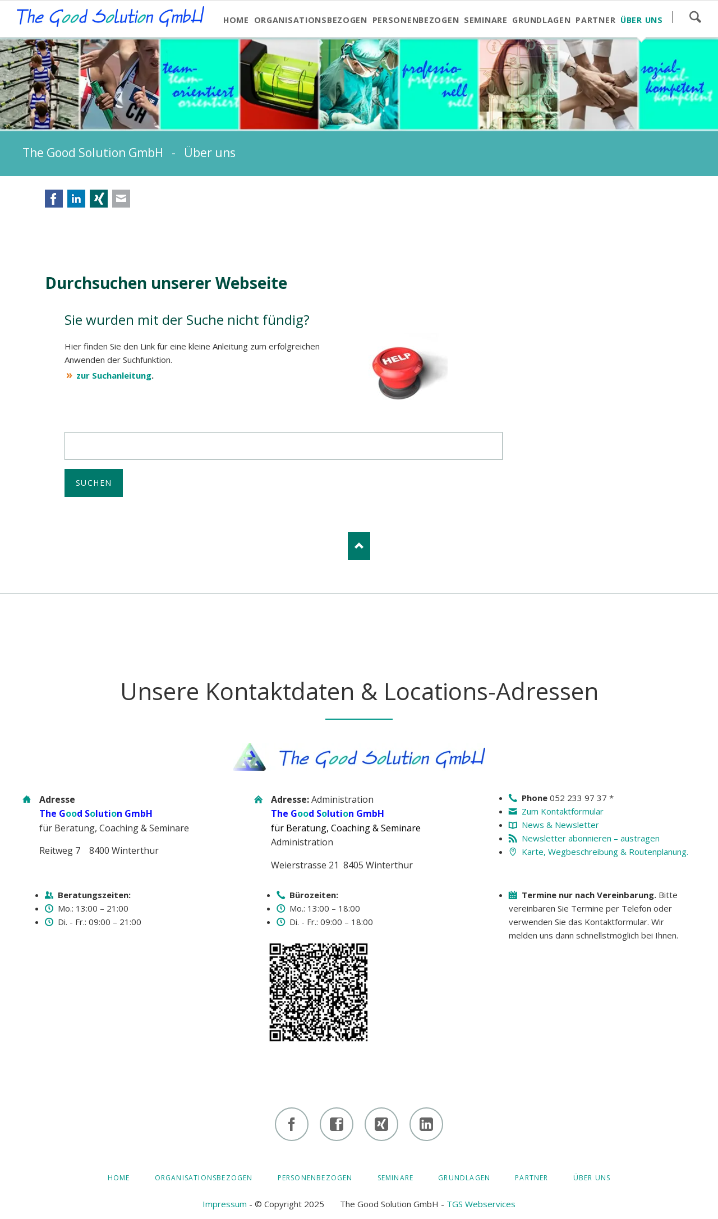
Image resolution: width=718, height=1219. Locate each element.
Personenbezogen (315, 1178)
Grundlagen (464, 1178)
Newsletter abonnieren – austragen (591, 838)
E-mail (121, 199)
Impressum (224, 1203)
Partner (531, 1178)
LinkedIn (76, 199)
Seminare (396, 1178)
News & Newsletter (560, 824)
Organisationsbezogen (204, 1178)
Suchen (695, 17)
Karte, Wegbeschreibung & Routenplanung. (605, 851)
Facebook (54, 199)
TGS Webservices (481, 1203)
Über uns (592, 1178)
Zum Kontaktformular (563, 811)
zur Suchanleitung (113, 375)
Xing (99, 199)
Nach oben (359, 546)
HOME (119, 1178)
